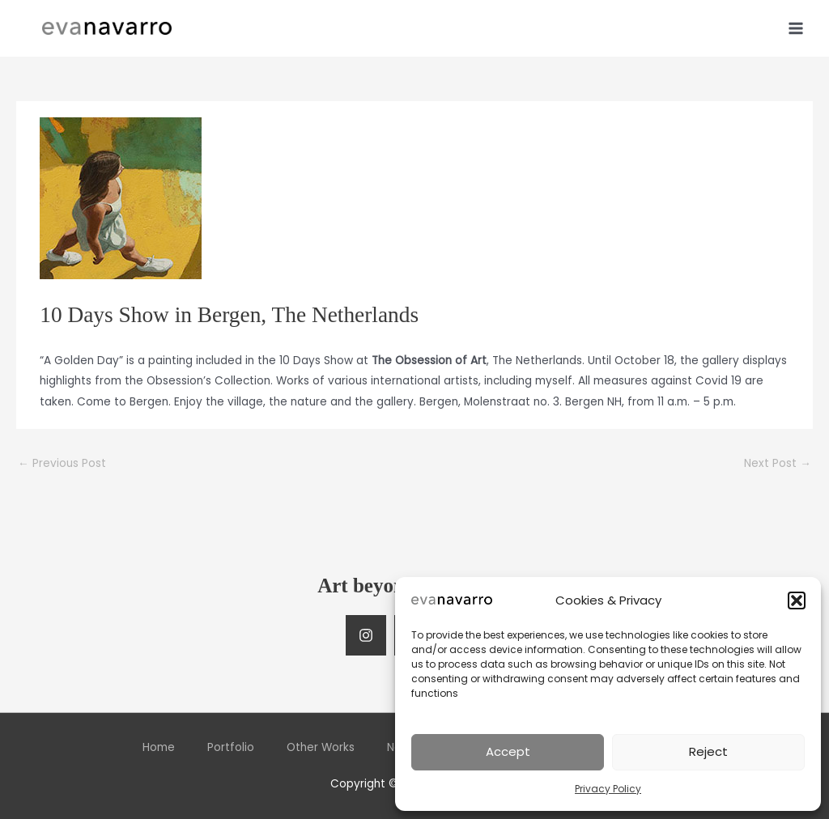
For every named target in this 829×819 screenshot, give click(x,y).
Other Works (321, 747)
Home (158, 747)
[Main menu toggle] (796, 28)
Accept (508, 751)
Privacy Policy (608, 789)
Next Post (777, 463)
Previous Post (62, 463)
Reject (708, 751)
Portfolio (230, 747)
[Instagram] (366, 635)
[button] (797, 600)
